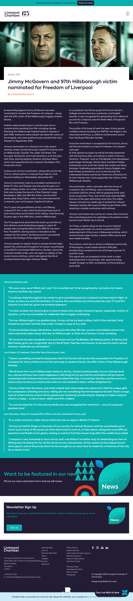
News (43, 556)
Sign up (14, 527)
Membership (47, 547)
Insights (44, 558)
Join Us (44, 550)
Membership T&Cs (74, 569)
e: (22, 577)
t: (10, 574)
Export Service (72, 550)
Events (44, 561)
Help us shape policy (75, 558)
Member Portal (73, 561)
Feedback (70, 575)
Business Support (73, 556)
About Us (45, 564)
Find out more (85, 3)
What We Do (72, 547)
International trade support (78, 553)
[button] (130, 3)
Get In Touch (72, 572)
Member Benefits (49, 553)
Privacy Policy (72, 566)
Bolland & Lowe (110, 581)
